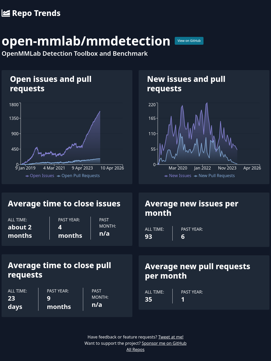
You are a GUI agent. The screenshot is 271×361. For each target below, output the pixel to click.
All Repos (136, 349)
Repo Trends (31, 13)
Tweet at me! (170, 337)
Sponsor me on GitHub (164, 343)
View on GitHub (189, 40)
